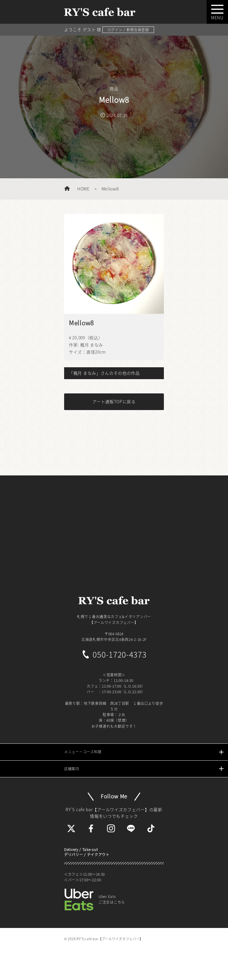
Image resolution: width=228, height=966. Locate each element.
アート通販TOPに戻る (114, 401)
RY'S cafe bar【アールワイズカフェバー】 (110, 938)
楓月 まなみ (91, 345)
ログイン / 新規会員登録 (128, 29)
